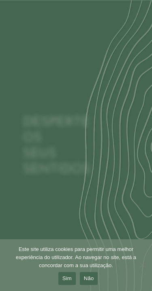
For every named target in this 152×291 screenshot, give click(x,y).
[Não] (142, 267)
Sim (67, 278)
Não (89, 278)
